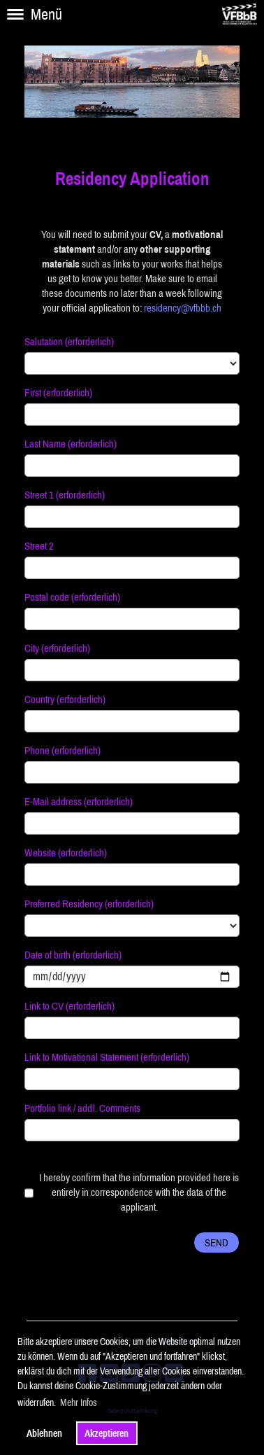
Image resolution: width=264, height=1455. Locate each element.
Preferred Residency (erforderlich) (89, 903)
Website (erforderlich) (65, 852)
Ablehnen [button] (44, 1433)
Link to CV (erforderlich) (69, 1005)
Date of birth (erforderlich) (73, 954)
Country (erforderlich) (64, 699)
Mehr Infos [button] (78, 1402)
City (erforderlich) (57, 648)
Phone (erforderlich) (62, 750)
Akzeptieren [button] (107, 1433)
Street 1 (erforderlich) (64, 494)
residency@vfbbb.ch (182, 307)
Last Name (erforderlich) (70, 443)
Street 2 (39, 545)
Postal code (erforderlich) (72, 597)
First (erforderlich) (58, 392)
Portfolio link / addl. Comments (82, 1108)
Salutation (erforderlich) (69, 341)
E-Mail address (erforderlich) (78, 801)
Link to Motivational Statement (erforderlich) (106, 1057)
